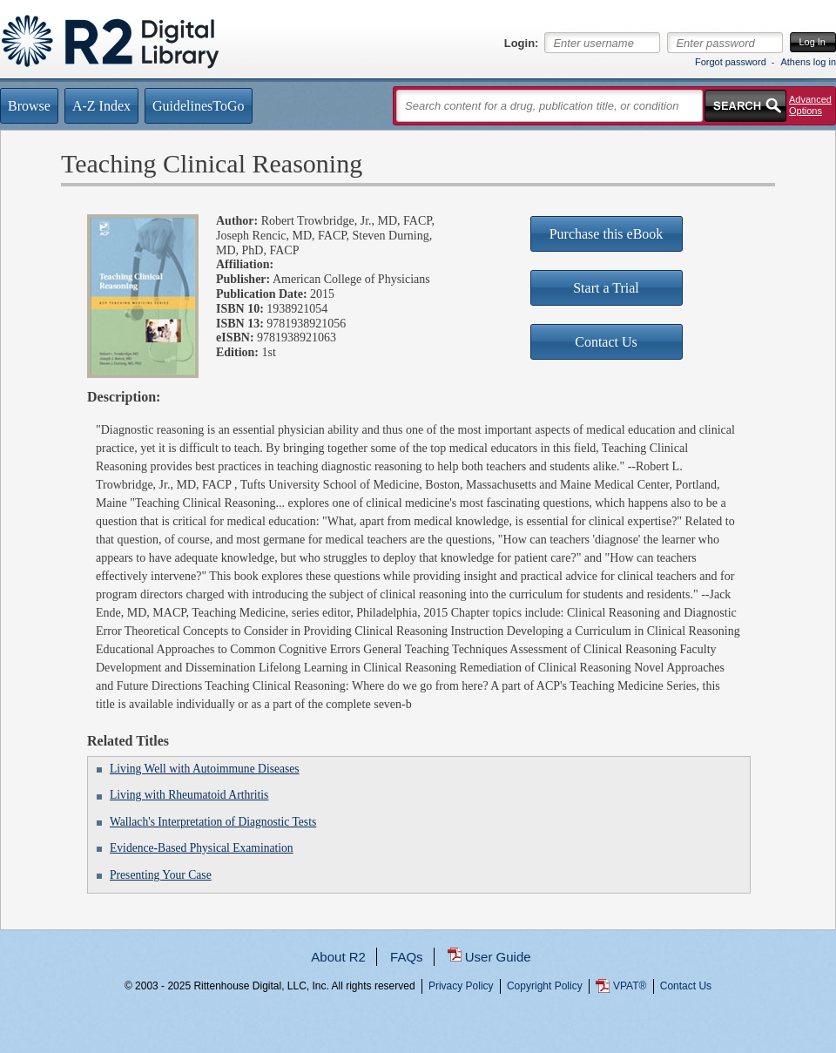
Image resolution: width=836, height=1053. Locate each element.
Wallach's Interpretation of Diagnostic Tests (213, 821)
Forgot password (730, 62)
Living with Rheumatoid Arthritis (189, 794)
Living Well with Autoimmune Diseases (205, 768)
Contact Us (685, 986)
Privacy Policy (461, 986)
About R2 (338, 956)
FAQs (406, 956)
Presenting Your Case (161, 874)
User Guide (498, 956)
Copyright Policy (545, 986)
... (418, 1049)
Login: (521, 43)
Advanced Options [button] (810, 105)
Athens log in (808, 62)
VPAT (629, 986)
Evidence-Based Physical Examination (201, 847)
